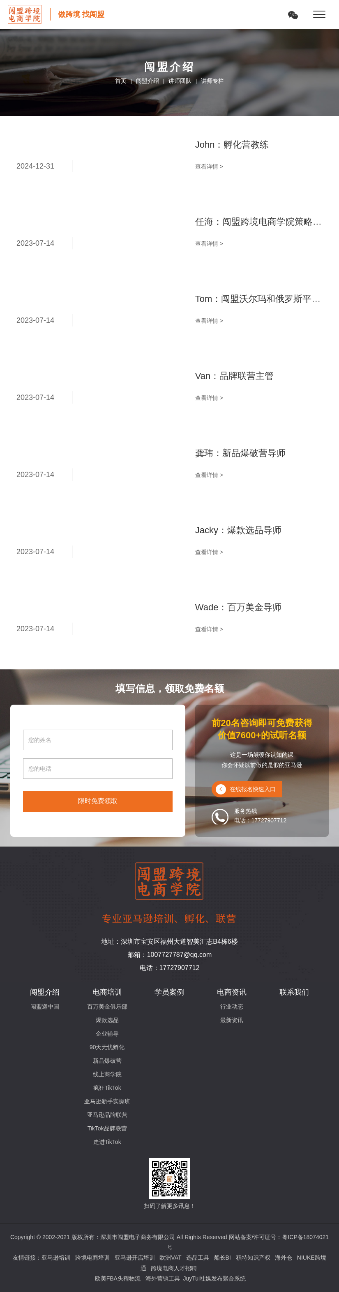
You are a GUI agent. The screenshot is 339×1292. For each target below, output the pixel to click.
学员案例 (169, 992)
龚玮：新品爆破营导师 (240, 453)
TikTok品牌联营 (107, 1128)
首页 (121, 81)
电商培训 (107, 992)
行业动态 (231, 1006)
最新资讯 (231, 1020)
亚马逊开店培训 (135, 1257)
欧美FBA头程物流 (118, 1278)
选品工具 (197, 1257)
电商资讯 (232, 992)
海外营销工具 (162, 1278)
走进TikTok (107, 1142)
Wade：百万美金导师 (238, 607)
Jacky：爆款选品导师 (238, 530)
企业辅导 (107, 1033)
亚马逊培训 (56, 1257)
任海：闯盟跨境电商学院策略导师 (263, 222)
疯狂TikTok (107, 1087)
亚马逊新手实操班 (107, 1101)
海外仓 (283, 1257)
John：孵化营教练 (232, 144)
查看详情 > (209, 166)
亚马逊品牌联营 (107, 1115)
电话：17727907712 (170, 967)
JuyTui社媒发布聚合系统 (214, 1278)
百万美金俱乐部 (107, 1006)
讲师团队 (179, 81)
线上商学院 (107, 1074)
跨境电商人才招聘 (174, 1268)
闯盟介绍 (147, 81)
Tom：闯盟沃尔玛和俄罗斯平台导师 (267, 299)
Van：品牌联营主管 (234, 376)
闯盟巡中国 (44, 1006)
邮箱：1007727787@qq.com (169, 954)
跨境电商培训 (92, 1257)
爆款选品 (107, 1020)
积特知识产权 (253, 1257)
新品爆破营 (107, 1060)
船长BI (222, 1257)
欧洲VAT (170, 1257)
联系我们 (294, 992)
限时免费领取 (98, 800)
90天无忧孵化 (107, 1047)
